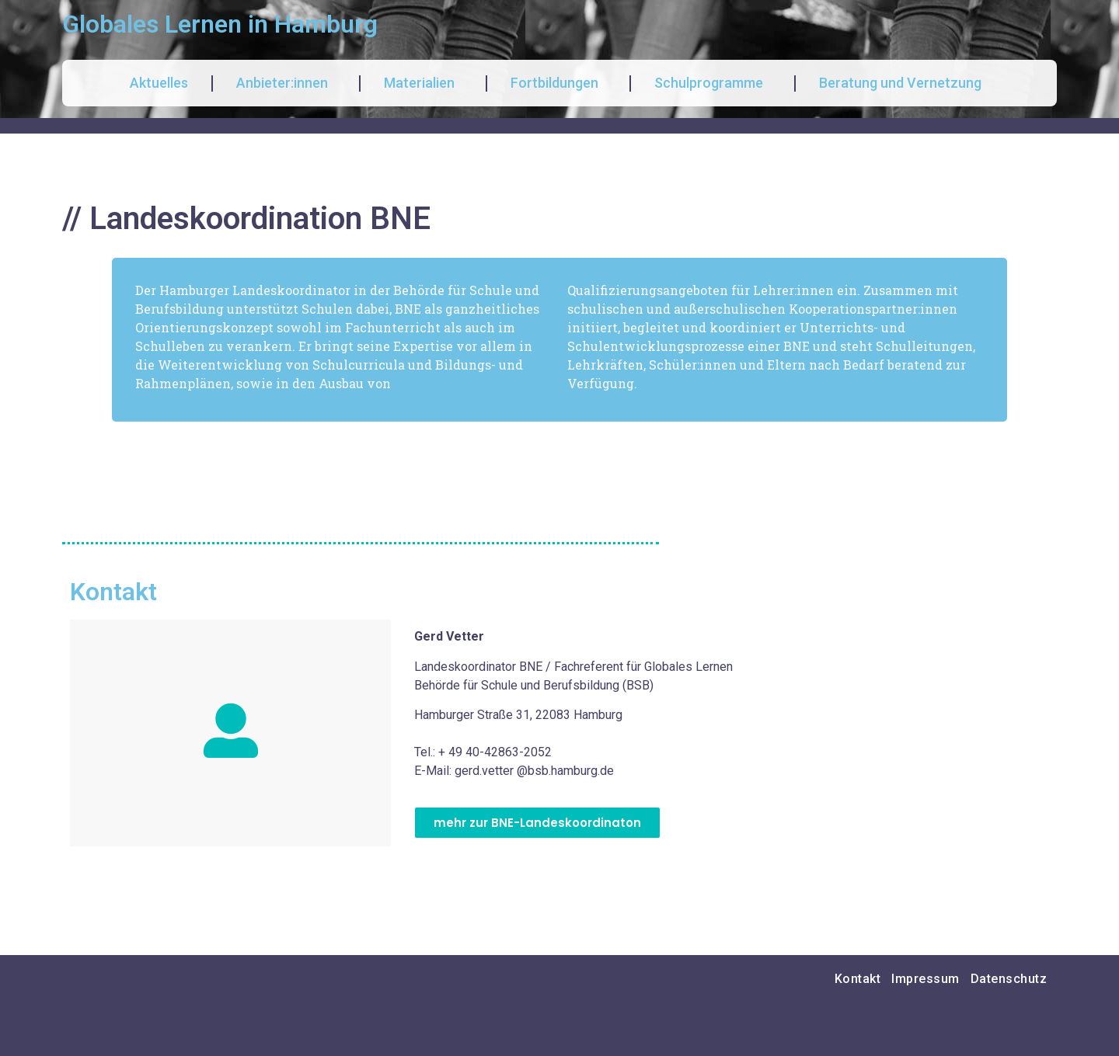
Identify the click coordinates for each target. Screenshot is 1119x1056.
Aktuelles (159, 83)
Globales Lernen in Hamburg (220, 24)
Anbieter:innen (286, 83)
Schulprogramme (712, 83)
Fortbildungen (558, 83)
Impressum (925, 978)
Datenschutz (1009, 978)
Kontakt (858, 978)
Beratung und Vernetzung (904, 83)
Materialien (423, 83)
